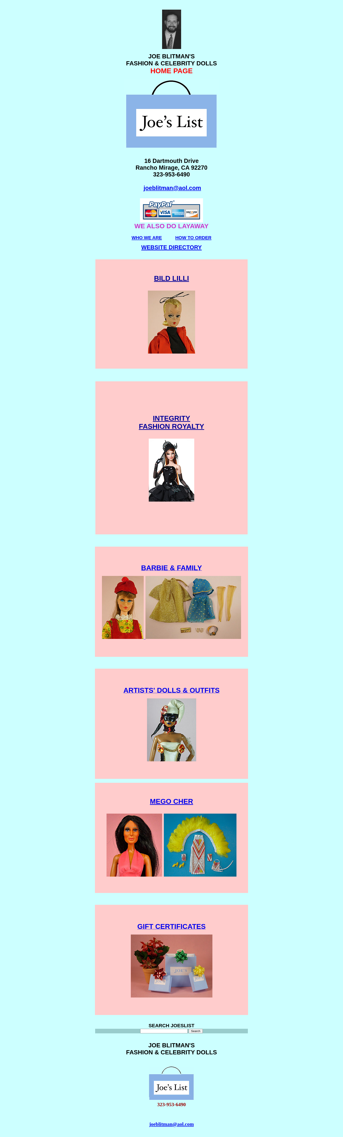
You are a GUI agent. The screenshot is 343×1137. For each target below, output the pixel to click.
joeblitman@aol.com (172, 188)
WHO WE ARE (146, 237)
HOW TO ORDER (193, 237)
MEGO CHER (171, 801)
